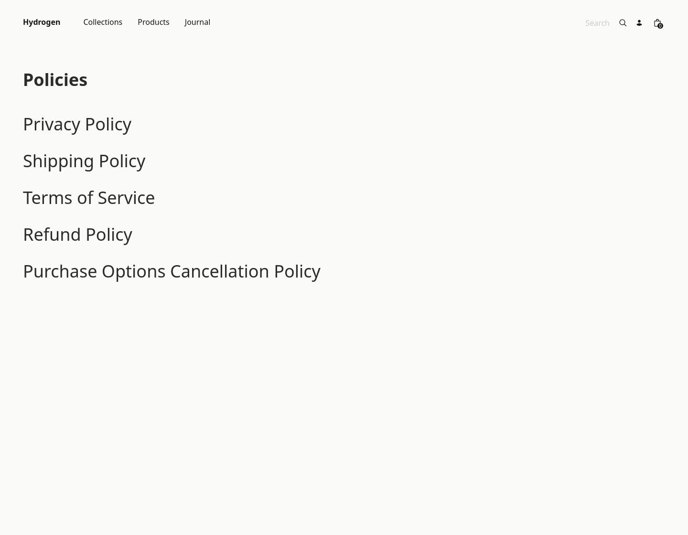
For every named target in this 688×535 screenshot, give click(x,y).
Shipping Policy (84, 160)
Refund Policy (77, 234)
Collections (102, 22)
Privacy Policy (77, 124)
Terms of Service (89, 197)
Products (154, 22)
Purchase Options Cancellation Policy (172, 271)
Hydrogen (41, 22)
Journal (198, 22)
